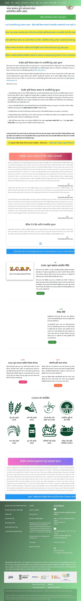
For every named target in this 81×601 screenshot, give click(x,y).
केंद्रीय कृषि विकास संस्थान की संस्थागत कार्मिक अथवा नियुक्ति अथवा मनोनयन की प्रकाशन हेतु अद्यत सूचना (42, 47)
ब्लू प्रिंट (32, 505)
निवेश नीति (8, 514)
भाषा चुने (63, 3)
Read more (40, 293)
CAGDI (7, 3)
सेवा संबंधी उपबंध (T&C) (11, 527)
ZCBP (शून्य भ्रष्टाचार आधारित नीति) (14, 510)
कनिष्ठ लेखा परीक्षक (62, 143)
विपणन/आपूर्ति (52, 3)
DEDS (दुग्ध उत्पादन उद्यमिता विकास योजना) (16, 505)
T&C (41, 3)
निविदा (37, 3)
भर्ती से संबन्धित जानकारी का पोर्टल (13, 531)
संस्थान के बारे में (24, 3)
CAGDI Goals (34, 514)
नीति (12, 3)
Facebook (33, 542)
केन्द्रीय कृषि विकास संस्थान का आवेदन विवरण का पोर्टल (29, 40)
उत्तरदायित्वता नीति (10, 523)
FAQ (59, 3)
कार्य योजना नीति (9, 518)
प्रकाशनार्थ (46, 3)
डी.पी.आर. (32, 3)
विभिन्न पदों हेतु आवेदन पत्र (60, 40)
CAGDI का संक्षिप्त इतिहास (36, 518)
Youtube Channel (35, 546)
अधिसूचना (17, 3)
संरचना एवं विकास (34, 510)
